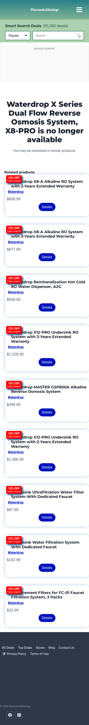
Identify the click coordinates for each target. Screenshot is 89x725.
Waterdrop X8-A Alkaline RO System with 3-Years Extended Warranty (47, 234)
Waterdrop (16, 192)
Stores (40, 648)
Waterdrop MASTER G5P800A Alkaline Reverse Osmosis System (48, 389)
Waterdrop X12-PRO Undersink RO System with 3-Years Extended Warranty (44, 337)
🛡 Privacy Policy (14, 654)
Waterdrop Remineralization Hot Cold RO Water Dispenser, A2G (48, 284)
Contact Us (66, 648)
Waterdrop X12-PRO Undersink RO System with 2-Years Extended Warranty (44, 442)
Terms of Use (39, 654)
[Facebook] (10, 715)
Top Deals (25, 648)
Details (47, 207)
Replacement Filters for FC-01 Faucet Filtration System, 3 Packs (47, 595)
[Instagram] (19, 715)
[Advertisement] (44, 64)
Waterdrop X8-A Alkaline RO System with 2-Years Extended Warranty (47, 184)
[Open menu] (79, 10)
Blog (52, 648)
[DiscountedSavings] (45, 9)
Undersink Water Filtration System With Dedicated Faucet (45, 544)
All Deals (8, 648)
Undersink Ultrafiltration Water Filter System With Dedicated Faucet (47, 494)
